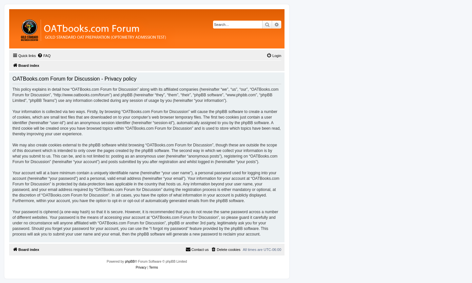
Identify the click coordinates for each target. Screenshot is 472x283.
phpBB (130, 261)
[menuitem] (43, 56)
